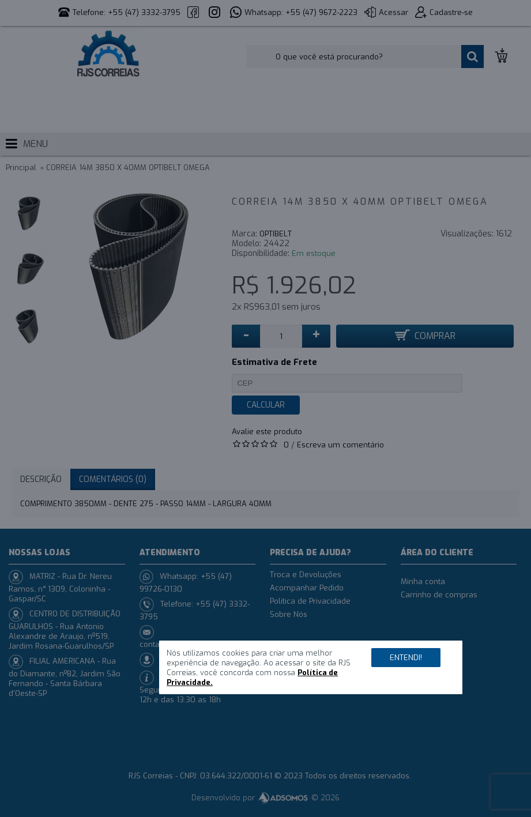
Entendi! (406, 657)
